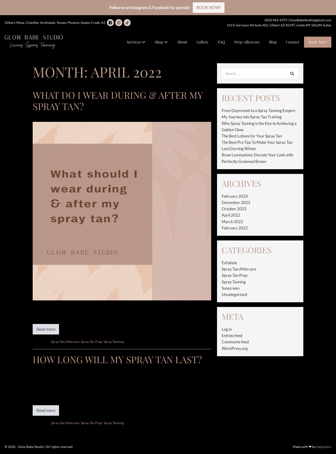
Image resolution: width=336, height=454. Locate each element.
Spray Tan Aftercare (65, 342)
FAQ (221, 41)
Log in (227, 329)
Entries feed (232, 335)
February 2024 (235, 196)
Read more (47, 330)
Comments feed (235, 341)
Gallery (202, 41)
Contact (292, 41)
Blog (272, 41)
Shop (161, 41)
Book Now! (318, 41)
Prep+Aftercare (247, 41)
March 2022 (232, 221)
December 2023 (236, 202)
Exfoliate (229, 262)
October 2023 (234, 208)
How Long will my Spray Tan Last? (117, 359)
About (182, 41)
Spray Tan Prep (91, 342)
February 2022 (235, 227)
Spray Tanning (114, 342)
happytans (323, 447)
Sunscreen (230, 288)
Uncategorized (234, 294)
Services (136, 41)
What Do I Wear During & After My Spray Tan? (118, 100)
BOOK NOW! (208, 7)
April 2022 (231, 215)
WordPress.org (235, 348)
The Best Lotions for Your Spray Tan (252, 136)
